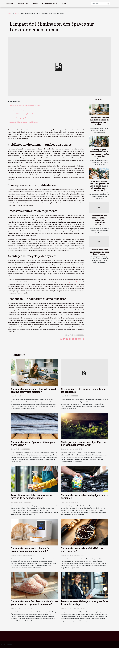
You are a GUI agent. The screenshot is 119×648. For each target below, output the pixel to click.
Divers (63, 3)
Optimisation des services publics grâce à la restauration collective (99, 219)
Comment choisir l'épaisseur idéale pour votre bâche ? (33, 443)
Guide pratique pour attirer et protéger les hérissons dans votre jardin (83, 443)
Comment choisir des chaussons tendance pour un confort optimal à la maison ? (34, 603)
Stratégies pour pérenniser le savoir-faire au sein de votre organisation (99, 152)
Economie (9, 3)
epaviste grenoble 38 (70, 282)
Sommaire (15, 101)
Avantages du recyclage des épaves (20, 118)
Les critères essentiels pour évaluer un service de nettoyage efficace (32, 497)
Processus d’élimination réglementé (21, 114)
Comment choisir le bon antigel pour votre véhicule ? (84, 497)
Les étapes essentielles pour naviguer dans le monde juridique (84, 603)
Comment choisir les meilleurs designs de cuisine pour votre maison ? (99, 120)
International (23, 3)
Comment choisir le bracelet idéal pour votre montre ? (82, 550)
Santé (35, 3)
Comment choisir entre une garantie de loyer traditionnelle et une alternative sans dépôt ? (99, 185)
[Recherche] (100, 3)
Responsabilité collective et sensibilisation (23, 122)
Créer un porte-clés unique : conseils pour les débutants (99, 252)
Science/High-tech (49, 3)
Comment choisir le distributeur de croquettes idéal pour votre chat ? (30, 550)
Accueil (10, 13)
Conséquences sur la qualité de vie (20, 110)
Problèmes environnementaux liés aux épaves (24, 106)
